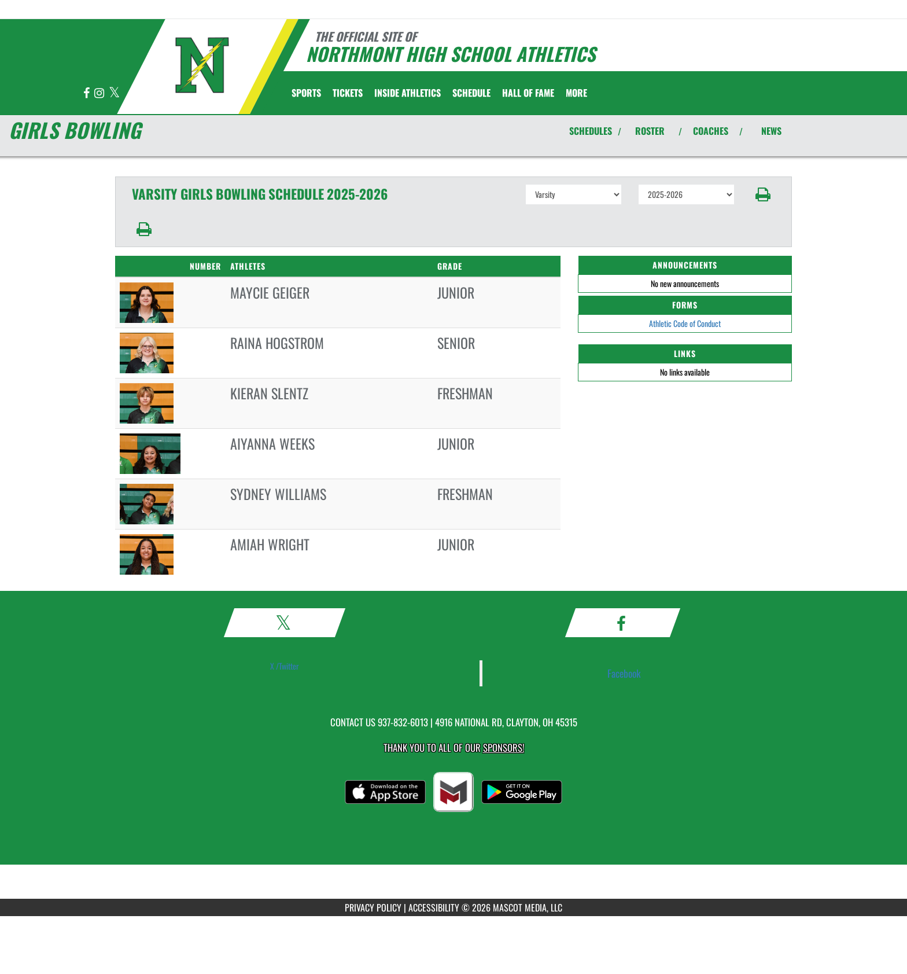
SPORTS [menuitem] (306, 93)
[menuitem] (347, 92)
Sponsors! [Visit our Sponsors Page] (503, 747)
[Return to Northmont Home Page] (202, 65)
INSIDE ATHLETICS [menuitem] (407, 93)
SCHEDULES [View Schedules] (590, 131)
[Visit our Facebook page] (87, 93)
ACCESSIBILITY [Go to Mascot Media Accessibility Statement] (433, 907)
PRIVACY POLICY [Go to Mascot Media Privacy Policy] (373, 907)
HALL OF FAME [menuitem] (528, 93)
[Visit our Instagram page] (100, 93)
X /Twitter (284, 666)
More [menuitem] (576, 93)
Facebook (624, 673)
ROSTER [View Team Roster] (650, 131)
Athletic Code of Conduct (685, 323)
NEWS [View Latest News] (771, 131)
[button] (763, 194)
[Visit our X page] (114, 93)
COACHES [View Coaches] (710, 131)
